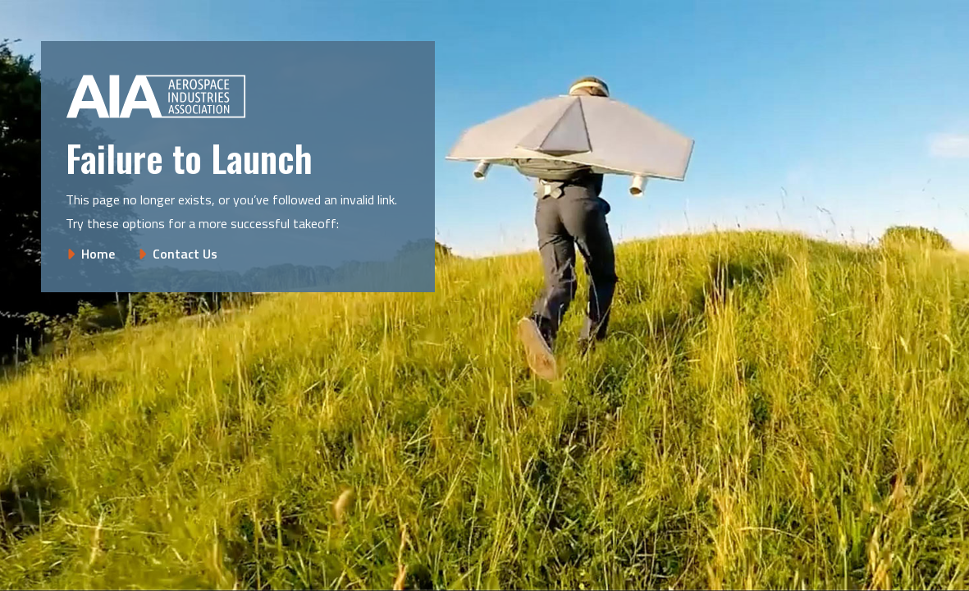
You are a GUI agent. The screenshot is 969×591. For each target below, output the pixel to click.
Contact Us (185, 253)
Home (98, 253)
